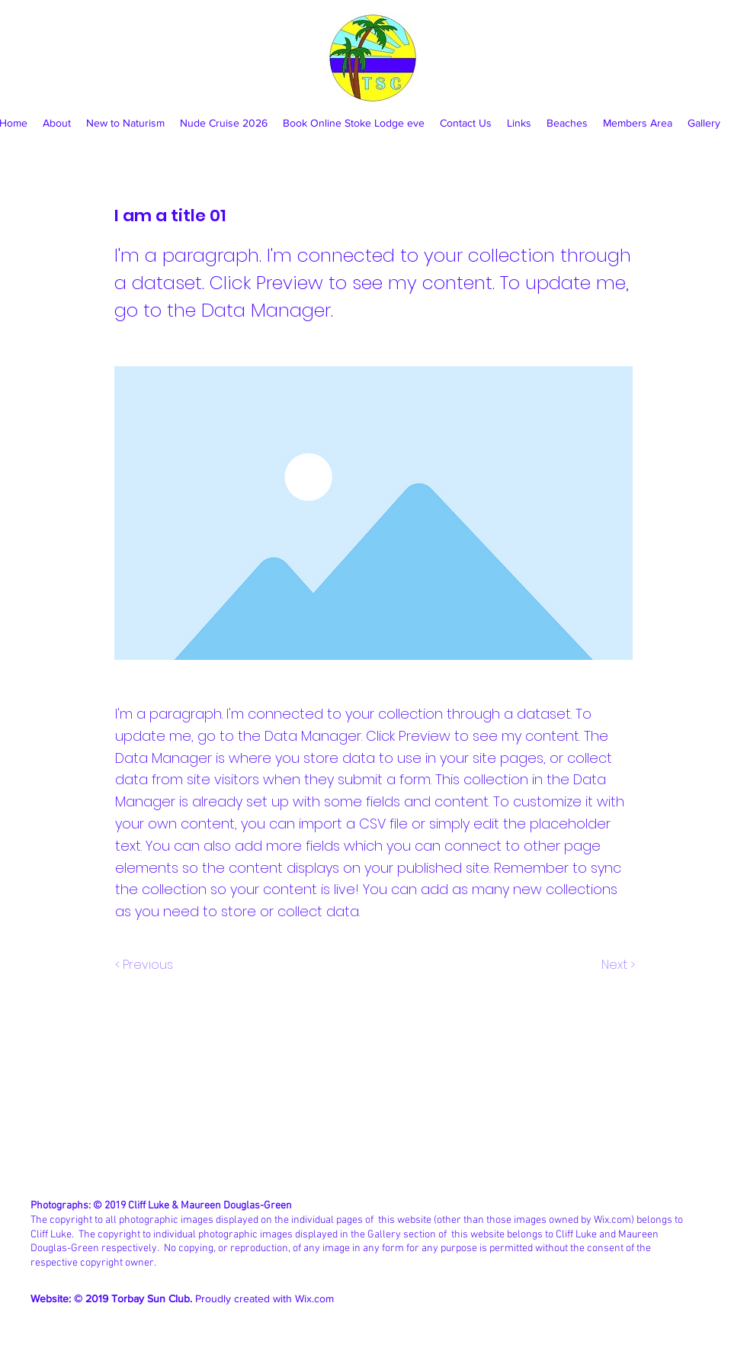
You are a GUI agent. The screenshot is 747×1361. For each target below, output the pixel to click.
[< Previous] (146, 965)
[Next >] (617, 965)
